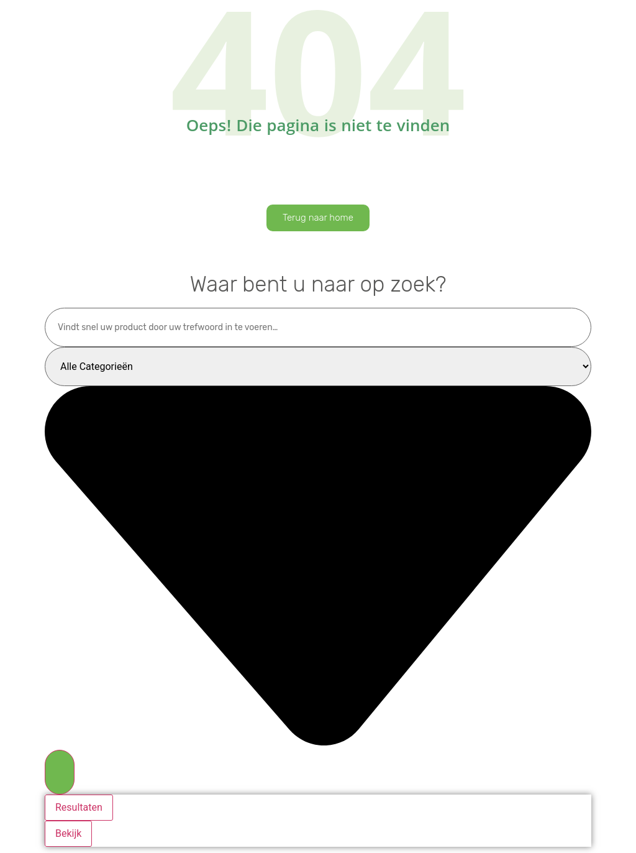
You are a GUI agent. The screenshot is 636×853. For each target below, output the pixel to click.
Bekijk (68, 833)
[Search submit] (60, 772)
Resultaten (78, 807)
